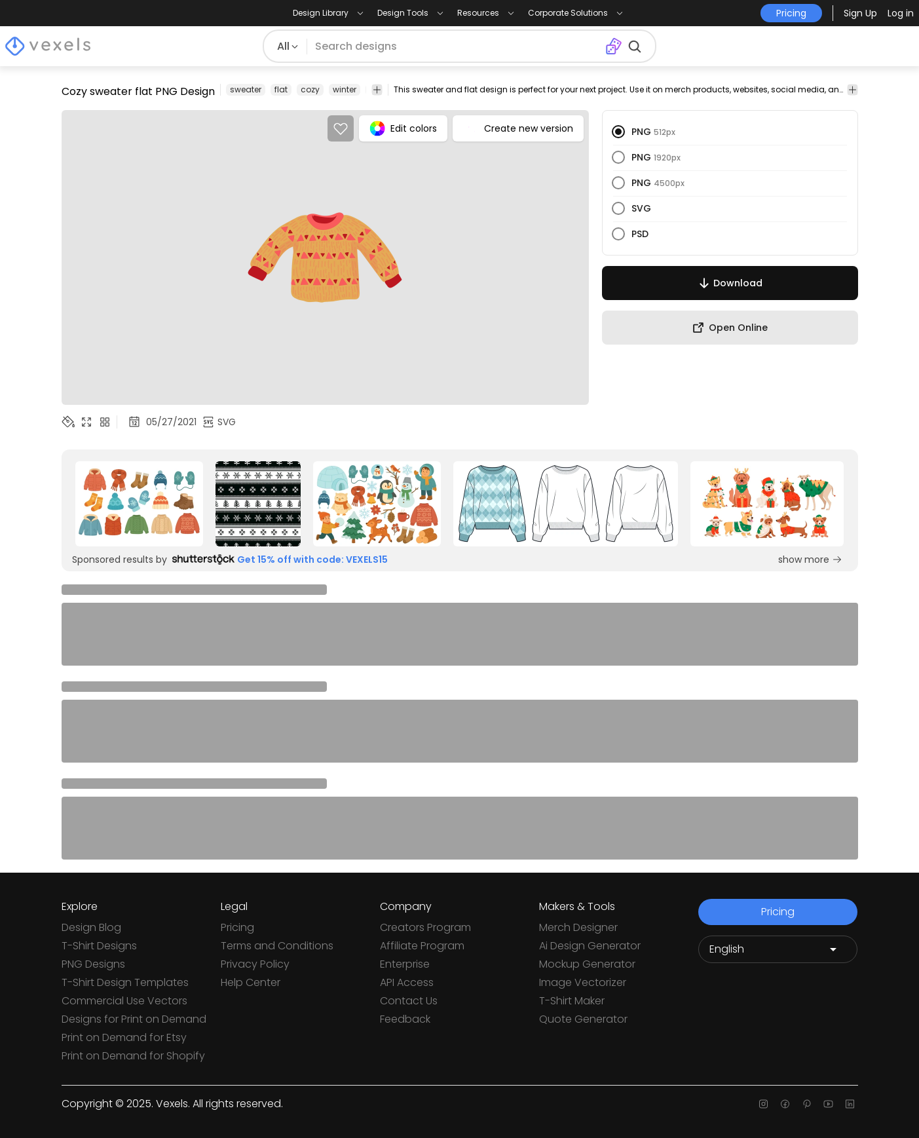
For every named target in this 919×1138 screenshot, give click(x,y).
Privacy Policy (255, 964)
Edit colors (403, 128)
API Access (407, 982)
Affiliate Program (422, 945)
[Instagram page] (763, 1104)
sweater (245, 89)
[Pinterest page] (806, 1104)
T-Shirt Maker (572, 1000)
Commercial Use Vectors (124, 1000)
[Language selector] (777, 949)
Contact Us (409, 1000)
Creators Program (425, 927)
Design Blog (91, 927)
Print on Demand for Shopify (133, 1055)
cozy (310, 89)
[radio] (618, 131)
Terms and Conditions (277, 945)
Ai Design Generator (590, 945)
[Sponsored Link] (139, 504)
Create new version (518, 128)
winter (344, 89)
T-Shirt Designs (99, 945)
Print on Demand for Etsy (124, 1037)
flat (281, 89)
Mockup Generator (587, 964)
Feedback (405, 1019)
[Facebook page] (785, 1104)
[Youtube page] (828, 1104)
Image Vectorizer (582, 982)
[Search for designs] (456, 46)
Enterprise (405, 964)
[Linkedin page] (850, 1104)
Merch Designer (578, 927)
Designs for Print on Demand (134, 1019)
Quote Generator (583, 1019)
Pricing (237, 927)
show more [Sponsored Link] (810, 559)
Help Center (250, 982)
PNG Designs (93, 964)
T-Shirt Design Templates (125, 982)
